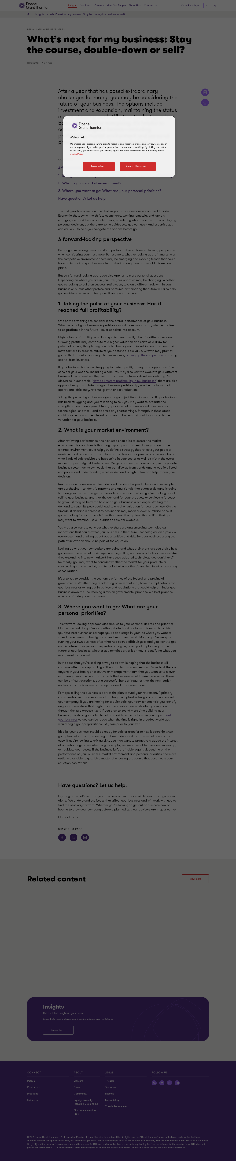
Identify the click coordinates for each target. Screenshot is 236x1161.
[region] (119, 146)
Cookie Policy (76, 153)
